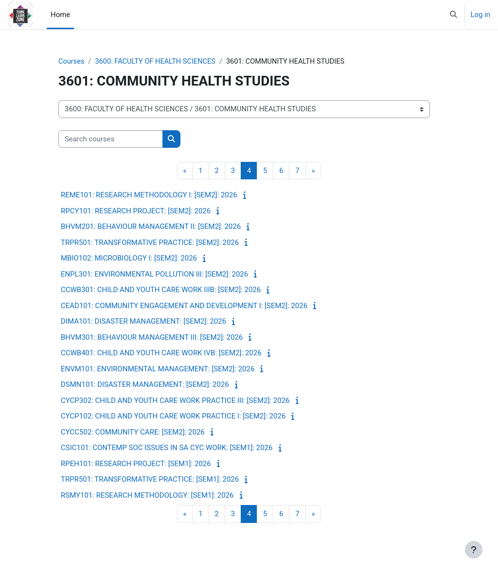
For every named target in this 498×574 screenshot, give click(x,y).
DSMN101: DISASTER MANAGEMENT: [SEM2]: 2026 (145, 385)
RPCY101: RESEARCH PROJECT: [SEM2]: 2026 (136, 211)
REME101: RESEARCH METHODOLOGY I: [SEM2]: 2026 (149, 195)
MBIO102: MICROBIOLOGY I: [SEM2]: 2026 (129, 258)
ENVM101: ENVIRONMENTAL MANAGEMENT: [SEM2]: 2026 (157, 369)
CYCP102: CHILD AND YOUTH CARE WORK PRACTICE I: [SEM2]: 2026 (173, 416)
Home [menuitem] (60, 14)
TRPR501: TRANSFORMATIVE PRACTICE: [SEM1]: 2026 (150, 479)
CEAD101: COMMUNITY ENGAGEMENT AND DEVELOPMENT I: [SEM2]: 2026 (184, 306)
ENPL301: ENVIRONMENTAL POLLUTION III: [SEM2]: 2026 (154, 274)
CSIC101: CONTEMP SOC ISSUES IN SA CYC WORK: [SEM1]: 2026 (167, 448)
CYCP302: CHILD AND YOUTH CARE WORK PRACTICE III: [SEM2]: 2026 (175, 401)
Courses (71, 61)
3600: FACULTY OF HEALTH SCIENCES (157, 61)
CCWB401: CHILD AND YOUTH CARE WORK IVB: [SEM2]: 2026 (161, 353)
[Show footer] (473, 549)
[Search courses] (110, 139)
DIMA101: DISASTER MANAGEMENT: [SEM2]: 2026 (143, 321)
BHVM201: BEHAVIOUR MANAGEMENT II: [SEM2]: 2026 (151, 227)
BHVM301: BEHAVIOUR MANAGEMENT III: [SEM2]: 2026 (152, 337)
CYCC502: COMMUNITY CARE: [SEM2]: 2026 (133, 432)
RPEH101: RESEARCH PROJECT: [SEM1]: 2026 (136, 464)
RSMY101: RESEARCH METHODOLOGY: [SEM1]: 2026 (147, 495)
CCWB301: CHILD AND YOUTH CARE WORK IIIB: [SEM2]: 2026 (161, 290)
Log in (480, 14)
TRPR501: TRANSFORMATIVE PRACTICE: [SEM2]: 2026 (150, 243)
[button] (453, 14)
